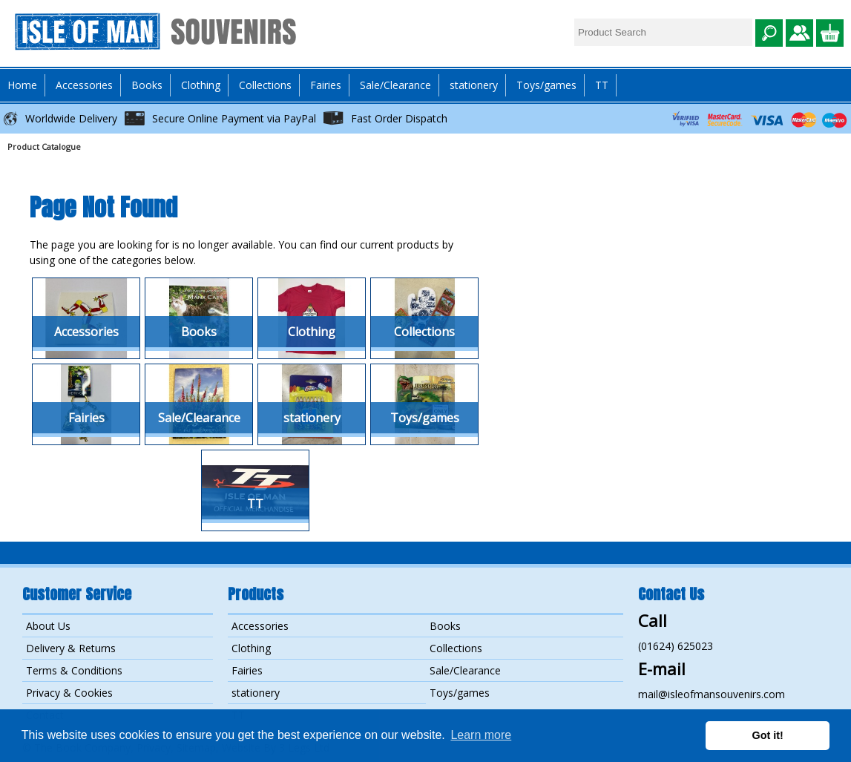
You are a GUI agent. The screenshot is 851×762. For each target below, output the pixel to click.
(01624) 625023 (675, 646)
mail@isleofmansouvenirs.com (711, 694)
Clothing (251, 648)
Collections (456, 648)
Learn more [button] (480, 735)
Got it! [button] (767, 735)
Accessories (260, 626)
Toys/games (546, 85)
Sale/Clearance (395, 85)
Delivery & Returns (71, 648)
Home (22, 85)
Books (445, 626)
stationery (474, 85)
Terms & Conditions (74, 670)
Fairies (325, 85)
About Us (48, 626)
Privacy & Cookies (69, 693)
